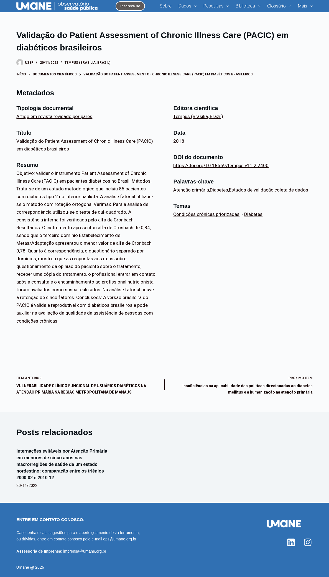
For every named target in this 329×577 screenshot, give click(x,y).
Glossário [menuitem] (280, 6)
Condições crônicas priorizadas (206, 214)
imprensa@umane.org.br (84, 551)
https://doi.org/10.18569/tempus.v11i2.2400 (221, 165)
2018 (178, 141)
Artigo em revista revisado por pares (54, 116)
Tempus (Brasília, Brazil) (87, 63)
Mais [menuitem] (305, 6)
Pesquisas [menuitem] (217, 6)
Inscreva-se (130, 6)
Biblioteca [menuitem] (249, 6)
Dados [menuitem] (188, 6)
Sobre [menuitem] (166, 6)
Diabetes (253, 214)
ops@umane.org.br (119, 539)
